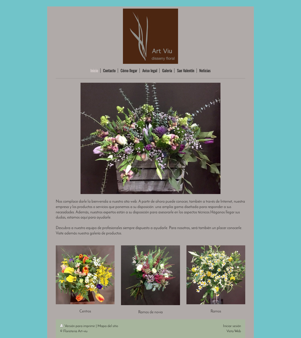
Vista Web (234, 331)
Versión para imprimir (78, 326)
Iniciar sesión (232, 326)
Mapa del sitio (108, 326)
